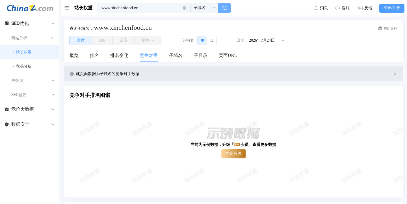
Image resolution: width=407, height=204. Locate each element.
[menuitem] (74, 55)
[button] (184, 8)
